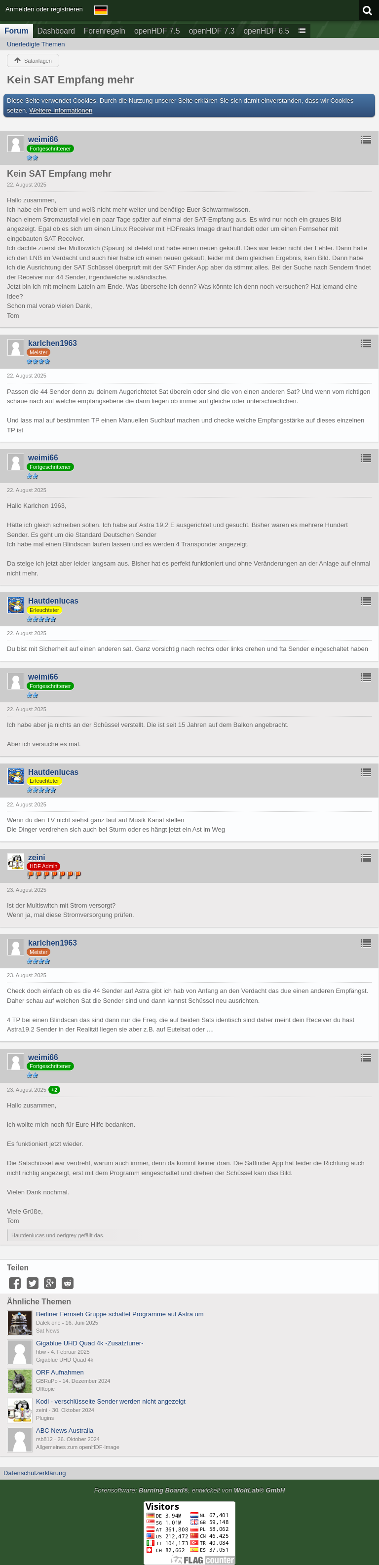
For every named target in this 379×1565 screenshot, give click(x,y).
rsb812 (44, 1439)
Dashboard (56, 31)
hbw (41, 1352)
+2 (54, 1090)
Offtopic (45, 1389)
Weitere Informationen (61, 110)
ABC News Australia (64, 1430)
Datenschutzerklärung (34, 1473)
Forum (16, 31)
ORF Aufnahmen (60, 1372)
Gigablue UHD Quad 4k (64, 1360)
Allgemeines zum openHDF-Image (77, 1447)
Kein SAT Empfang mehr (70, 80)
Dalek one (48, 1323)
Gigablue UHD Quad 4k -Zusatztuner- (89, 1343)
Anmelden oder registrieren (44, 9)
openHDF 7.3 (212, 31)
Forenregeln (104, 31)
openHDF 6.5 (266, 31)
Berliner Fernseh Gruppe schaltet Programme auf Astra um (120, 1314)
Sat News (47, 1331)
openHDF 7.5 (157, 31)
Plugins (45, 1418)
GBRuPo (47, 1381)
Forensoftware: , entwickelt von (189, 1490)
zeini (41, 1410)
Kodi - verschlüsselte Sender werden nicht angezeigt (111, 1401)
